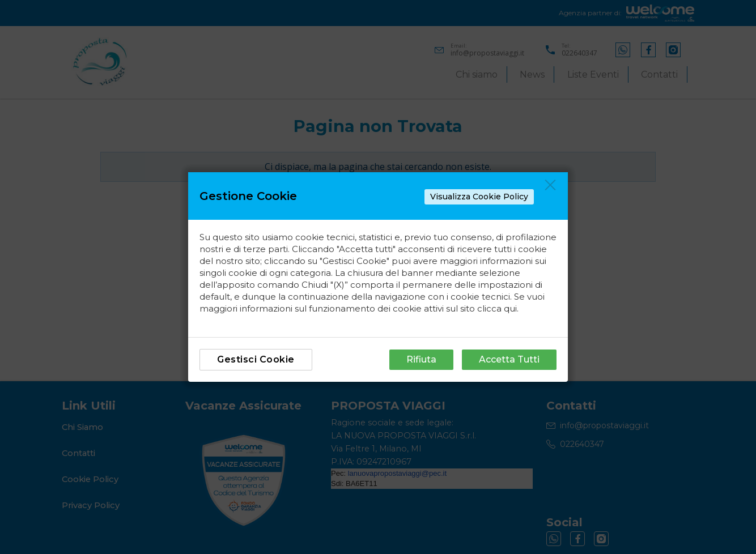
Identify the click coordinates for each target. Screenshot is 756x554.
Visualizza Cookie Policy (479, 196)
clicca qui (497, 308)
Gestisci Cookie (256, 359)
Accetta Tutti (509, 359)
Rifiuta (421, 359)
